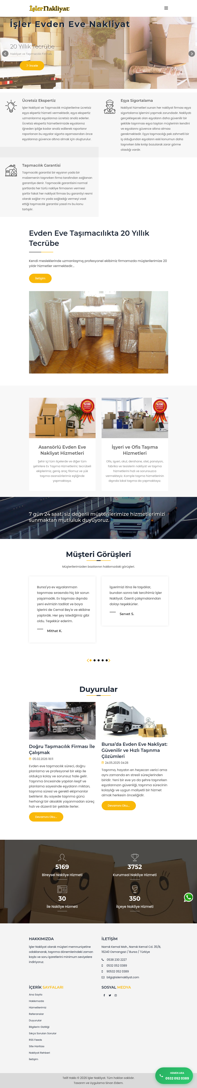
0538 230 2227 (117, 960)
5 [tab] (107, 660)
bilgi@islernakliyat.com (123, 977)
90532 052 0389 (117, 971)
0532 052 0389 (116, 966)
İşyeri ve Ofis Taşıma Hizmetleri (135, 450)
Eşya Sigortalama (137, 100)
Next (192, 54)
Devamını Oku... (46, 817)
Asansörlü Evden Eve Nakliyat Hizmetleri (62, 450)
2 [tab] (95, 660)
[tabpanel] (135, 601)
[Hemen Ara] (174, 1075)
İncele (32, 66)
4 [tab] (103, 660)
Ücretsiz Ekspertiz (39, 100)
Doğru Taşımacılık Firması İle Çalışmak (62, 749)
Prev (5, 54)
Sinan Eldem (114, 1083)
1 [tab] (91, 660)
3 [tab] (99, 660)
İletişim (40, 278)
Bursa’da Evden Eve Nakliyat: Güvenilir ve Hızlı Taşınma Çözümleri (135, 750)
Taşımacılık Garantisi (41, 165)
